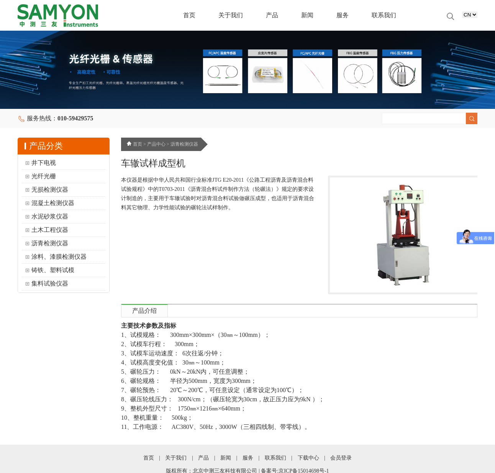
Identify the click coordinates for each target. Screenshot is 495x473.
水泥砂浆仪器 (49, 216)
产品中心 (156, 144)
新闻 (307, 15)
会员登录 (341, 458)
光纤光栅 (43, 176)
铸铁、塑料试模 (52, 270)
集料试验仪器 (49, 283)
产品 (272, 15)
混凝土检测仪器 (52, 203)
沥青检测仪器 (49, 243)
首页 (189, 15)
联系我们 (384, 15)
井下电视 (43, 162)
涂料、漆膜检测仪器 (59, 256)
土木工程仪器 (49, 230)
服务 (342, 15)
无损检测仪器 (49, 189)
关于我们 (230, 15)
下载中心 (308, 458)
